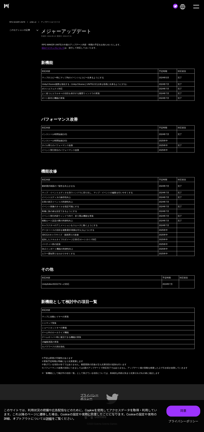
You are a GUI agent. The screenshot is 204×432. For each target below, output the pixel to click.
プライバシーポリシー (183, 421)
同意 (183, 411)
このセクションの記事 (24, 30)
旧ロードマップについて (53, 48)
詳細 (49, 419)
